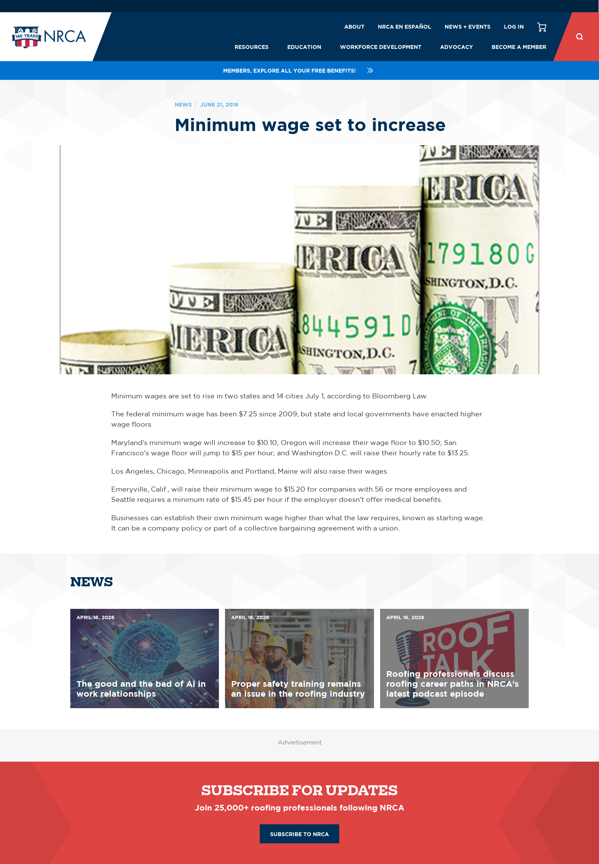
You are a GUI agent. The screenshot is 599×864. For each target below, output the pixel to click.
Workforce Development (380, 47)
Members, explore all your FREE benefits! (299, 70)
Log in (514, 26)
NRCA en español (404, 26)
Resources (252, 47)
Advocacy (456, 47)
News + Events (468, 26)
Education (304, 47)
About (354, 26)
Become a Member (519, 47)
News (183, 104)
